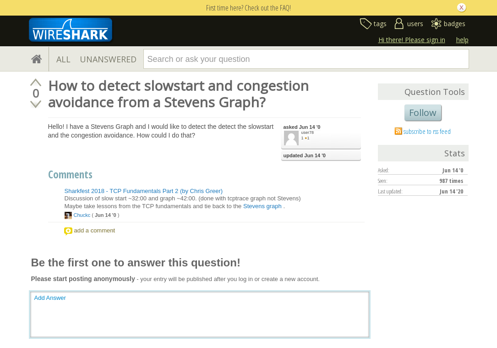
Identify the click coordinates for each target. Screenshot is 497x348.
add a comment (94, 230)
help (462, 39)
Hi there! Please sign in (411, 39)
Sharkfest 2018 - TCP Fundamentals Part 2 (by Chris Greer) (144, 191)
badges (454, 23)
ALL (63, 59)
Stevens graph (262, 206)
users (415, 23)
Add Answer (50, 297)
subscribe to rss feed (427, 131)
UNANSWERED (108, 59)
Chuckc (82, 215)
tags (380, 23)
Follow (423, 112)
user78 (307, 132)
